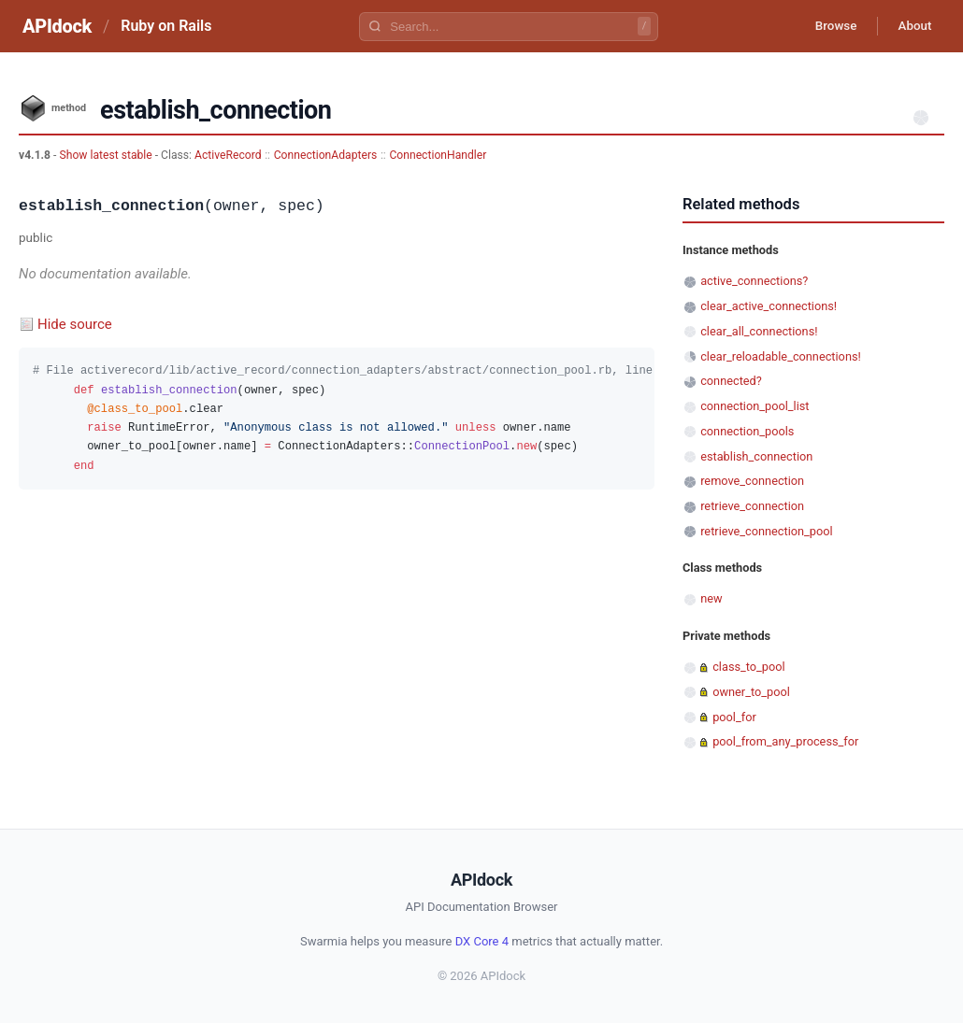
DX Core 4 (482, 941)
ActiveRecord (228, 155)
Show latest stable (106, 155)
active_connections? (754, 281)
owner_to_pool (751, 692)
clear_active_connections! (768, 306)
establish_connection (756, 456)
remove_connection (752, 481)
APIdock (57, 26)
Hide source (74, 324)
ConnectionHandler (437, 155)
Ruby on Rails (166, 26)
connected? (731, 381)
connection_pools (747, 431)
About (911, 26)
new (711, 598)
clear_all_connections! (758, 331)
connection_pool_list (754, 406)
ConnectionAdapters (326, 155)
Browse (827, 26)
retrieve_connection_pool (766, 531)
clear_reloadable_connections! (780, 356)
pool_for (734, 717)
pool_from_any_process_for (785, 741)
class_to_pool (748, 667)
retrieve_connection (752, 506)
